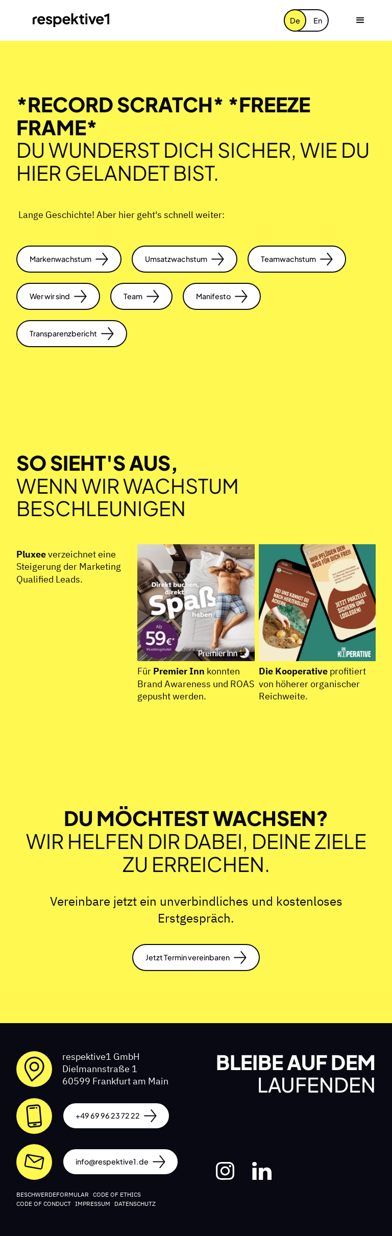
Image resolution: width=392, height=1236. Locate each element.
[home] (71, 20)
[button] (360, 20)
